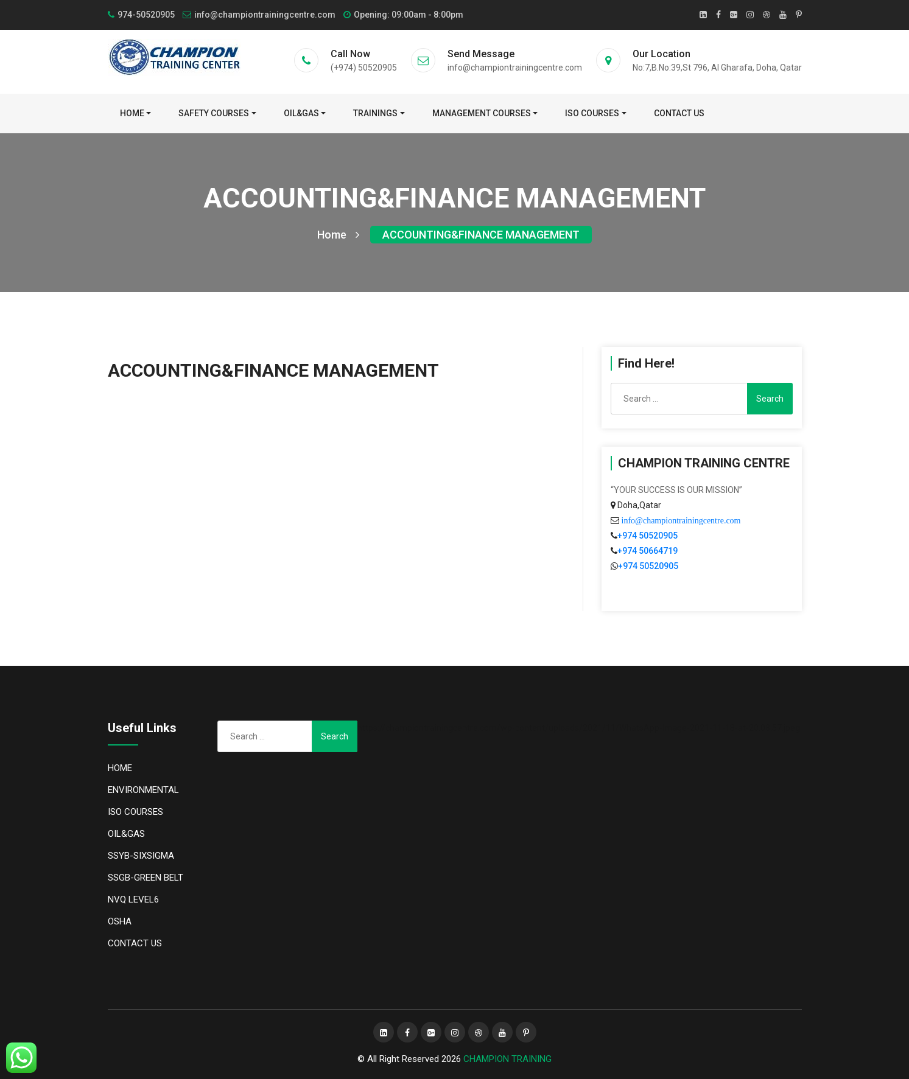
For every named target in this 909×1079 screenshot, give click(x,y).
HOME (120, 768)
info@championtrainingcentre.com (680, 520)
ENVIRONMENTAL (143, 789)
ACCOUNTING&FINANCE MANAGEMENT (481, 234)
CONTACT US (679, 113)
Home (132, 113)
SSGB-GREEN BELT (145, 877)
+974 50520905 (647, 535)
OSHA (120, 921)
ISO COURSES (592, 113)
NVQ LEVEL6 (133, 899)
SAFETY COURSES (213, 113)
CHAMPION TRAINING (507, 1058)
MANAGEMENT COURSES (481, 113)
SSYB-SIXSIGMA (141, 855)
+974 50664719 (647, 551)
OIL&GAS (301, 113)
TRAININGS (375, 113)
